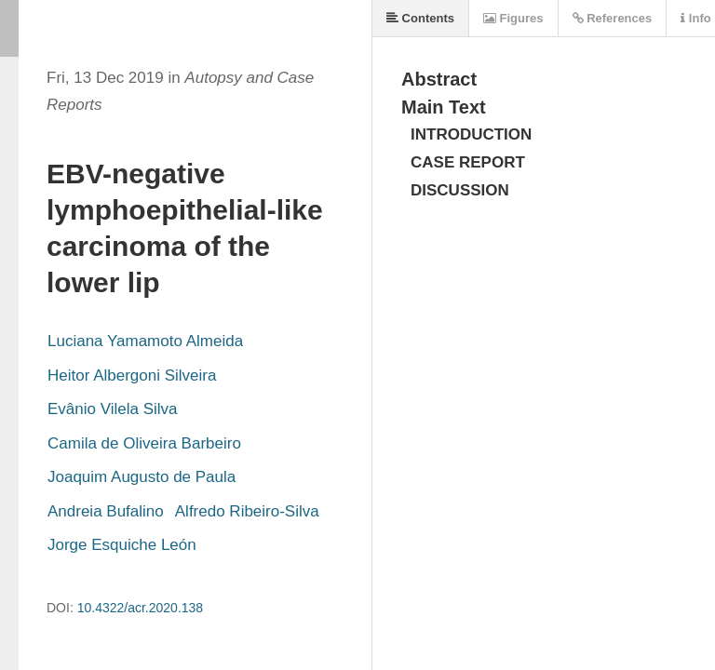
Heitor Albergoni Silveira (131, 375)
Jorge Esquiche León (121, 545)
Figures (513, 18)
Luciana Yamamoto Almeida (145, 341)
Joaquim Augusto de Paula (141, 477)
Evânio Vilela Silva (112, 409)
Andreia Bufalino (105, 511)
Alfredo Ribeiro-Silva (247, 511)
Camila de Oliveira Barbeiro (144, 443)
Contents (420, 18)
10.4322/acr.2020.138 (140, 607)
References (613, 18)
